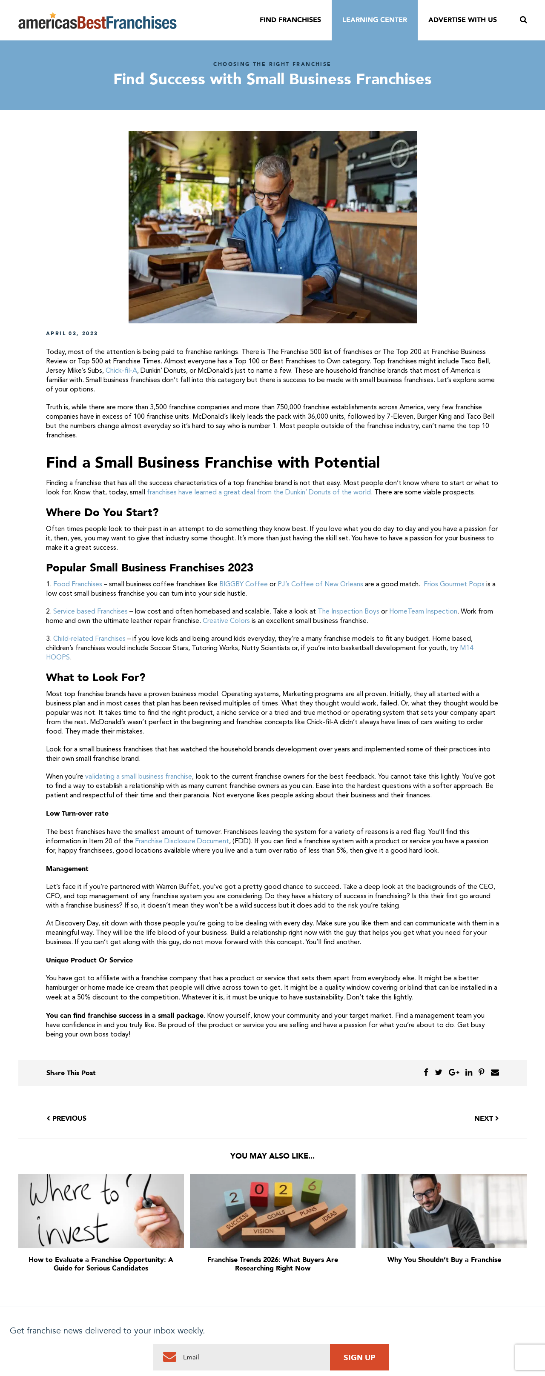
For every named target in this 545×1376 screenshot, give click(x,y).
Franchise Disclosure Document (182, 841)
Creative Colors (226, 621)
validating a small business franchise (138, 777)
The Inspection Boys (348, 611)
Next (486, 1118)
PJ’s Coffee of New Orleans (320, 584)
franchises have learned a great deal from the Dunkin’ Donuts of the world (259, 492)
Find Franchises (290, 20)
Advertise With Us (462, 20)
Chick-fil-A (121, 371)
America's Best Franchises (97, 20)
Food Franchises (77, 584)
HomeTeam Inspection (423, 611)
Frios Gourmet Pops (454, 584)
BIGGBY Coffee (243, 584)
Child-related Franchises (89, 639)
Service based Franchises (90, 611)
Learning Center (374, 20)
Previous (66, 1118)
